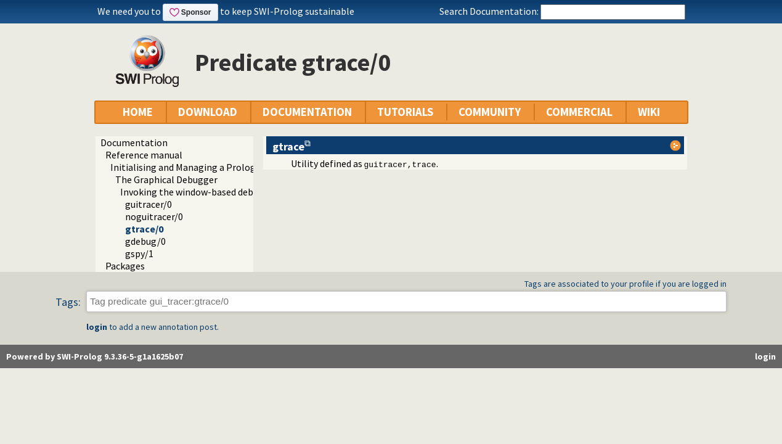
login (96, 326)
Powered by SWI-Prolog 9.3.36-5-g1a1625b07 (94, 356)
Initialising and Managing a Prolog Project (199, 167)
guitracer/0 (148, 204)
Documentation (134, 142)
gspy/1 (139, 253)
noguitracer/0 (154, 216)
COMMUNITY (489, 112)
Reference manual (143, 155)
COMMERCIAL (579, 112)
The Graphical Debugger (166, 179)
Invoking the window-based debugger (199, 192)
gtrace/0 (144, 229)
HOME (138, 112)
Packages (125, 266)
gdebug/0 (145, 241)
